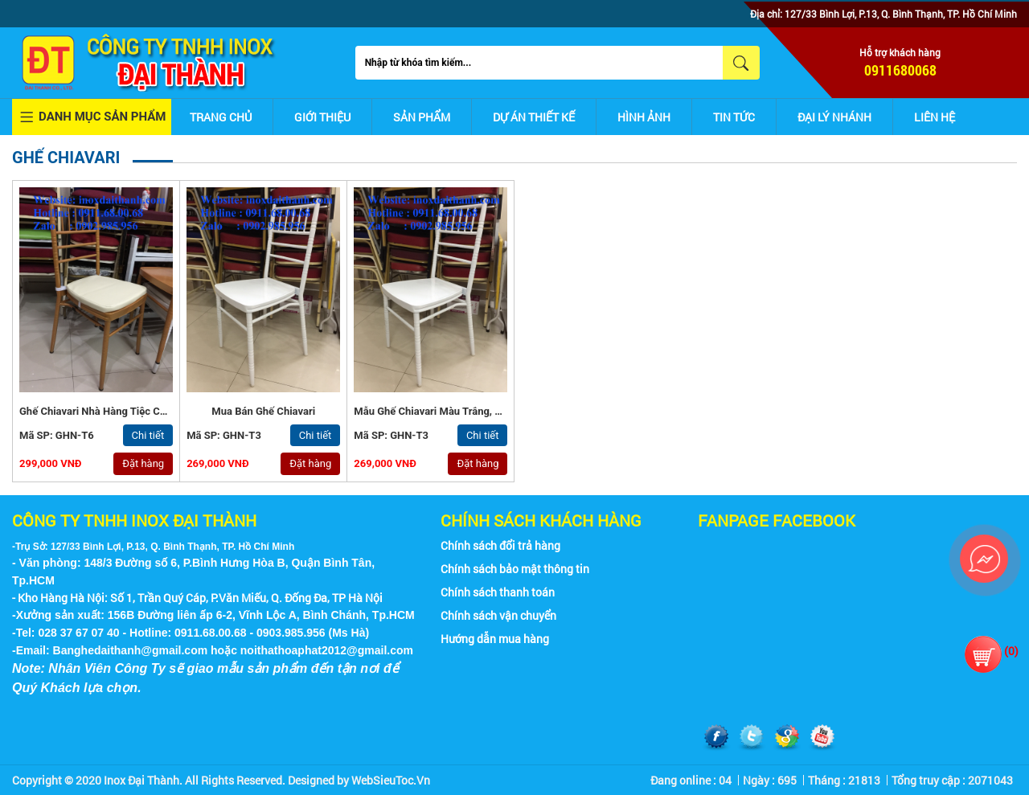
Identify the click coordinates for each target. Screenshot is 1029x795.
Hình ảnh (643, 117)
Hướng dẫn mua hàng (495, 638)
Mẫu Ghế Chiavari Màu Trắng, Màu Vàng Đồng (461, 411)
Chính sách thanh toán (498, 592)
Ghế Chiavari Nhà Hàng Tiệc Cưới (97, 411)
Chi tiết (148, 435)
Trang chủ (221, 117)
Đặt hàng (143, 463)
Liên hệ (934, 117)
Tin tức (734, 117)
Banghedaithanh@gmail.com (130, 650)
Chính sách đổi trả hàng (500, 545)
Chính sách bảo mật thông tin (515, 568)
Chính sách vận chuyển (498, 615)
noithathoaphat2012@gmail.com (326, 650)
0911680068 (900, 70)
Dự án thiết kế (534, 117)
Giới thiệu (322, 117)
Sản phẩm (421, 117)
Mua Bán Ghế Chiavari (263, 411)
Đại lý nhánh (834, 117)
